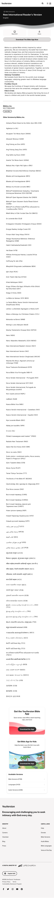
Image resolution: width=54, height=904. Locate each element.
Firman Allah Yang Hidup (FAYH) (17, 234)
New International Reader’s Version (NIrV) (21, 346)
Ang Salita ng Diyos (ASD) (15, 155)
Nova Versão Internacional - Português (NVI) (22, 378)
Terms (14, 881)
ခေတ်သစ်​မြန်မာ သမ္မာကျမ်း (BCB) (16, 664)
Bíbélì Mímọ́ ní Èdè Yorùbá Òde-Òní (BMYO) (22, 213)
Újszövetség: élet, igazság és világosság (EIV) (22, 484)
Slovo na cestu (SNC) (14, 452)
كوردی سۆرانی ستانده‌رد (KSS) (16, 542)
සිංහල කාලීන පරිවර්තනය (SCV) (17, 638)
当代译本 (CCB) (11, 686)
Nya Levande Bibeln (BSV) (15, 420)
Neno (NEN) (10, 335)
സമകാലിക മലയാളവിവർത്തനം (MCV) (20, 633)
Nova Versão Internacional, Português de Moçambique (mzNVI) (21, 388)
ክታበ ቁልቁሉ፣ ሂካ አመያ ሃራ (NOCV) (17, 675)
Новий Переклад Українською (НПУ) (20, 516)
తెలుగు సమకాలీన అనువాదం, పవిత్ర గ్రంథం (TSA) (21, 622)
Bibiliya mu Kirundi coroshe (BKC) (18, 187)
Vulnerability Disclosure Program (12, 884)
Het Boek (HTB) (11, 250)
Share (39, 32)
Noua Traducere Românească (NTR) (19, 367)
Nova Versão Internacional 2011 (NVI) (19, 383)
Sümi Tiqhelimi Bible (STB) (15, 463)
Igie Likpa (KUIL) (12, 272)
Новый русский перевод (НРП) (18, 521)
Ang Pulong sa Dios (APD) (15, 144)
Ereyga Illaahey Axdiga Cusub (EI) (18, 229)
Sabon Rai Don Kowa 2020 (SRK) (18, 447)
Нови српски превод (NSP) (16, 510)
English (5, 18)
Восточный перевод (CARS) (16, 495)
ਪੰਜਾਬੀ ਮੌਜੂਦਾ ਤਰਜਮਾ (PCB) (14, 590)
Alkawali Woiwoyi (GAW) (15, 139)
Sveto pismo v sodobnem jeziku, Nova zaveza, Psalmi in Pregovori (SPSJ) (23, 457)
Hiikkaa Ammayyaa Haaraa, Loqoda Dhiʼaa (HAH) (21, 256)
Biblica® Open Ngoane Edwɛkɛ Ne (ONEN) (21, 197)
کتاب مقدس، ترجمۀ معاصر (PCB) (17, 548)
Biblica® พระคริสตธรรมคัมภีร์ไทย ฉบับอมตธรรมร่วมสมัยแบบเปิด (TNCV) (22, 208)
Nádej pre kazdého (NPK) (15, 426)
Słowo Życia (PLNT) (13, 468)
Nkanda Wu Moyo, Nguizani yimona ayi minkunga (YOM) (20, 362)
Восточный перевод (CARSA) (17, 500)
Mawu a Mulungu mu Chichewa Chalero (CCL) (22, 314)
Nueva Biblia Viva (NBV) (14, 404)
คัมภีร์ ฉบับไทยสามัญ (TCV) (15, 643)
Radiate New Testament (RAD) (17, 441)
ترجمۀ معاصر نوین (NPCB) (15, 532)
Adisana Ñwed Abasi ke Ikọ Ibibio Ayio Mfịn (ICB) (24, 123)
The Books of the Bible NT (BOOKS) (19, 479)
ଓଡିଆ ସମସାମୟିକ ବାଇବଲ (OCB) (17, 601)
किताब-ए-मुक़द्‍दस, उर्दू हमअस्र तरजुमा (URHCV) (20, 558)
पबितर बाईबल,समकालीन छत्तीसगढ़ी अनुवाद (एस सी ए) (22, 564)
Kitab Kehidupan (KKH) (14, 282)
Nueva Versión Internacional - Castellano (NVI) (23, 410)
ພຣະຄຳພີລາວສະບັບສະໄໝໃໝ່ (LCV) (18, 659)
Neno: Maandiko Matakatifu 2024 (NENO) (21, 341)
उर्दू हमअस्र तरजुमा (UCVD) (14, 553)
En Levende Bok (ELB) (14, 219)
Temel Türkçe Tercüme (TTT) (16, 473)
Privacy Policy (6, 881)
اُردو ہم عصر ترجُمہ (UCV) (15, 526)
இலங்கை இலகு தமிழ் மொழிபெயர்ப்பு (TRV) (22, 617)
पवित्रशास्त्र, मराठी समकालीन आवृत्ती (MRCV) (19, 574)
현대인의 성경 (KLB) (13, 696)
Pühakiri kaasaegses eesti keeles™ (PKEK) (21, 436)
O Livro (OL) (10, 431)
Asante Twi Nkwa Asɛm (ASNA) (17, 160)
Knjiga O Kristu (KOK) (13, 293)
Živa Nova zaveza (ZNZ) (15, 489)
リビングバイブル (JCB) (14, 680)
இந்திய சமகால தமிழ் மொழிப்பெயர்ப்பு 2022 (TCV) (22, 606)
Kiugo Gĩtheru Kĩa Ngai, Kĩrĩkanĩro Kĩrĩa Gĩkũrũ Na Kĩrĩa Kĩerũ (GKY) (23, 287)
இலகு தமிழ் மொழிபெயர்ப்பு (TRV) (18, 611)
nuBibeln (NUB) (11, 399)
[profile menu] (48, 3)
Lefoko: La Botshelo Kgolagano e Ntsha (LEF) (22, 309)
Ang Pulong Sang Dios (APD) (16, 150)
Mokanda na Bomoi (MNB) (15, 319)
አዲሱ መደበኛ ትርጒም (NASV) (15, 670)
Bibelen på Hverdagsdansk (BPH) (18, 176)
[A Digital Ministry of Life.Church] (27, 864)
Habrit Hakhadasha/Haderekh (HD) (18, 245)
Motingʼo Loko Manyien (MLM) (17, 325)
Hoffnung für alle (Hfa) (14, 261)
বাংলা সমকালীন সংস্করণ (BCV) (16, 585)
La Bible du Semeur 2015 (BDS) (17, 298)
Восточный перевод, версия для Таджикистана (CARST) (18, 505)
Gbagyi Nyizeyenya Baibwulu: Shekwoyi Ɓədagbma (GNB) (20, 240)
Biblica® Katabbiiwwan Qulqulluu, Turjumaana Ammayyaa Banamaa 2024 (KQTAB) (22, 192)
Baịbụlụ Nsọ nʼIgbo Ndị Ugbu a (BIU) (19, 165)
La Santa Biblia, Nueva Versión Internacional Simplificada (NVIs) (22, 303)
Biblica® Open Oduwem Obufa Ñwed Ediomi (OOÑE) (22, 203)
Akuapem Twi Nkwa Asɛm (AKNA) (18, 134)
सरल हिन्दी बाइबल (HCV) (14, 579)
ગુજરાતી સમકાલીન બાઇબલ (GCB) (17, 595)
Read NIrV (15, 32)
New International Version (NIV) (17, 351)
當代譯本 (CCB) (11, 691)
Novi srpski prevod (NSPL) (15, 394)
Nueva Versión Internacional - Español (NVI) (22, 415)
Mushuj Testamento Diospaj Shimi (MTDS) (21, 330)
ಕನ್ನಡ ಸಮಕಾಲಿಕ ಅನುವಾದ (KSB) (16, 627)
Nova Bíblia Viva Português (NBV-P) (19, 372)
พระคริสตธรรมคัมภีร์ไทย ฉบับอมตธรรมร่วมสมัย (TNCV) (22, 654)
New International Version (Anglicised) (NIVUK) (23, 357)
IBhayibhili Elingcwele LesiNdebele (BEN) (21, 266)
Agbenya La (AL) (12, 128)
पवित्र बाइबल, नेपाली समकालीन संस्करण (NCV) (20, 569)
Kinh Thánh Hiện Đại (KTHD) (16, 277)
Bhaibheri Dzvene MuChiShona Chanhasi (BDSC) (23, 171)
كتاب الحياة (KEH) (12, 537)
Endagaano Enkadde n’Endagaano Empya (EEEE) (24, 224)
